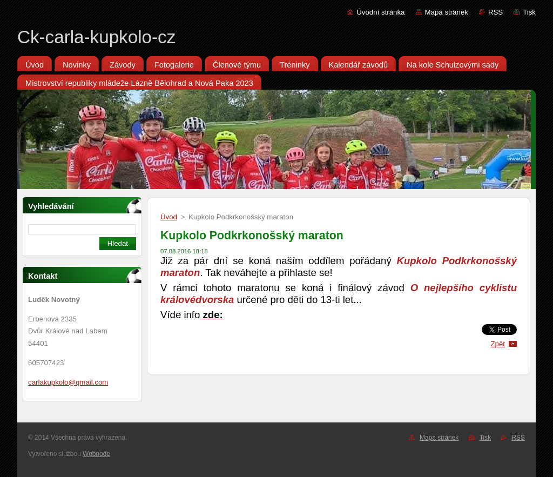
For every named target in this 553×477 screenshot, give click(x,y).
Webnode (96, 454)
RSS (495, 12)
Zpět (497, 344)
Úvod (168, 217)
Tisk (529, 12)
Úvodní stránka (380, 12)
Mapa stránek (446, 12)
